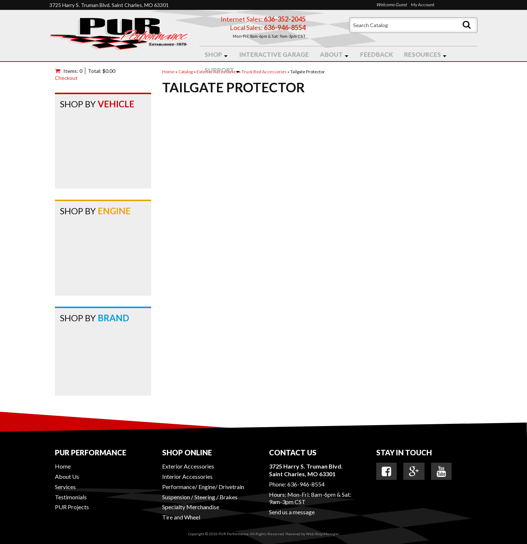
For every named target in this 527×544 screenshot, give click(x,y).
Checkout (66, 78)
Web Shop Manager (322, 534)
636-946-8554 (306, 484)
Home (63, 466)
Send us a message (292, 511)
